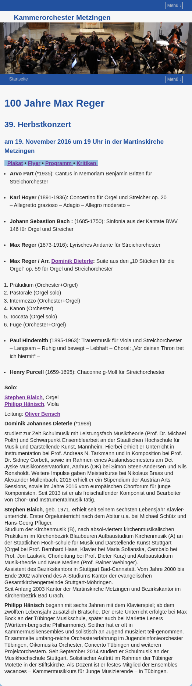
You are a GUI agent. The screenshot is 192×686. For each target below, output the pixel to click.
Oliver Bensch (42, 414)
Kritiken (86, 163)
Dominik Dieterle (72, 261)
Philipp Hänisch (24, 404)
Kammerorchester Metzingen (62, 17)
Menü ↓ (174, 5)
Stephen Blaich (23, 397)
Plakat (15, 163)
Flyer (34, 163)
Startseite (18, 79)
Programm (59, 163)
